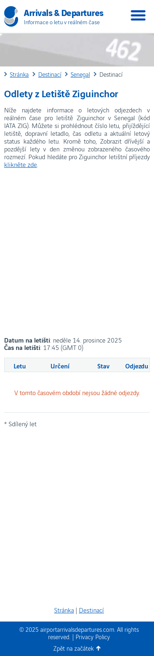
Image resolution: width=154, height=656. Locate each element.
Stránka (64, 609)
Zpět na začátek (73, 648)
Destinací (91, 609)
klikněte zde (20, 164)
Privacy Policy (93, 636)
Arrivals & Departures (63, 11)
